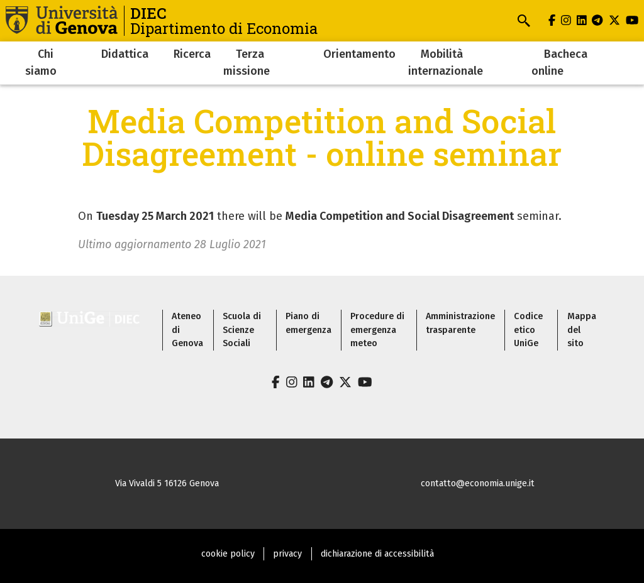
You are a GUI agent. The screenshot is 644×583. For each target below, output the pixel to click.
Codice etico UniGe (528, 330)
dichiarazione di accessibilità (377, 553)
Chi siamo (41, 62)
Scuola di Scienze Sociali (242, 330)
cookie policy (228, 553)
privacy (287, 553)
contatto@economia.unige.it (478, 483)
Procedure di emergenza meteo (377, 330)
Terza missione (246, 62)
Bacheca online (559, 62)
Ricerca (192, 54)
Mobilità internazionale (445, 62)
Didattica (124, 54)
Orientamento (359, 54)
